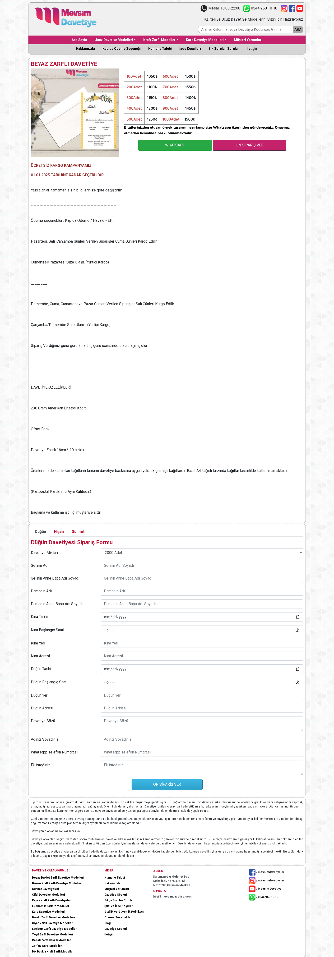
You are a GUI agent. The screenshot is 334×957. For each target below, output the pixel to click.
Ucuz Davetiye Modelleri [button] (114, 40)
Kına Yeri (38, 643)
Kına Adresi (40, 656)
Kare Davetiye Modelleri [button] (205, 40)
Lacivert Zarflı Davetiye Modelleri (54, 928)
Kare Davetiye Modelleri (48, 911)
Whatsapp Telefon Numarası (54, 752)
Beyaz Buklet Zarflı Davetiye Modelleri (58, 877)
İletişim (252, 48)
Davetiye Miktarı (44, 552)
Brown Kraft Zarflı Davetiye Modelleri (57, 883)
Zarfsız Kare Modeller (47, 946)
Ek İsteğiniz (40, 765)
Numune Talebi (160, 48)
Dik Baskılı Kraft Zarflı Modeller (53, 951)
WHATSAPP (175, 145)
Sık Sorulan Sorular (224, 48)
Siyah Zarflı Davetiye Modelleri (52, 923)
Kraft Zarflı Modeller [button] (159, 40)
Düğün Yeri (39, 695)
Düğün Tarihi (41, 669)
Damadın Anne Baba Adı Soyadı (57, 604)
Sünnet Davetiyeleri (45, 889)
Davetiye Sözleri (115, 894)
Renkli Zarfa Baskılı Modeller (51, 940)
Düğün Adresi (42, 708)
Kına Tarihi (39, 616)
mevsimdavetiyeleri (271, 872)
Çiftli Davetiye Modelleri (48, 894)
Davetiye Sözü (43, 721)
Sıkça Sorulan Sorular (119, 900)
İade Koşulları (190, 48)
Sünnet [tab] (78, 531)
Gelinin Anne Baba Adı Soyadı (55, 578)
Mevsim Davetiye (270, 888)
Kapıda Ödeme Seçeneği (121, 48)
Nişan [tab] (59, 531)
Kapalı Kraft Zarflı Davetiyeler (51, 900)
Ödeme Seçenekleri (118, 917)
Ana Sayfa (79, 40)
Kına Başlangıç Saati (47, 630)
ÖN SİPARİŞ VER (250, 145)
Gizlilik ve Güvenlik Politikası (124, 911)
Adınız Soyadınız (45, 739)
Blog (107, 923)
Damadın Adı (41, 591)
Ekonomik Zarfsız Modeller (50, 906)
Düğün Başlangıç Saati (49, 682)
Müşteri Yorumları (248, 40)
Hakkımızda (85, 48)
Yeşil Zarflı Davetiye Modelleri (52, 934)
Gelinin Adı (39, 565)
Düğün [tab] (40, 531)
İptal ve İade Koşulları (118, 906)
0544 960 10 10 (259, 8)
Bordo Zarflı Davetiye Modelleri (53, 917)
